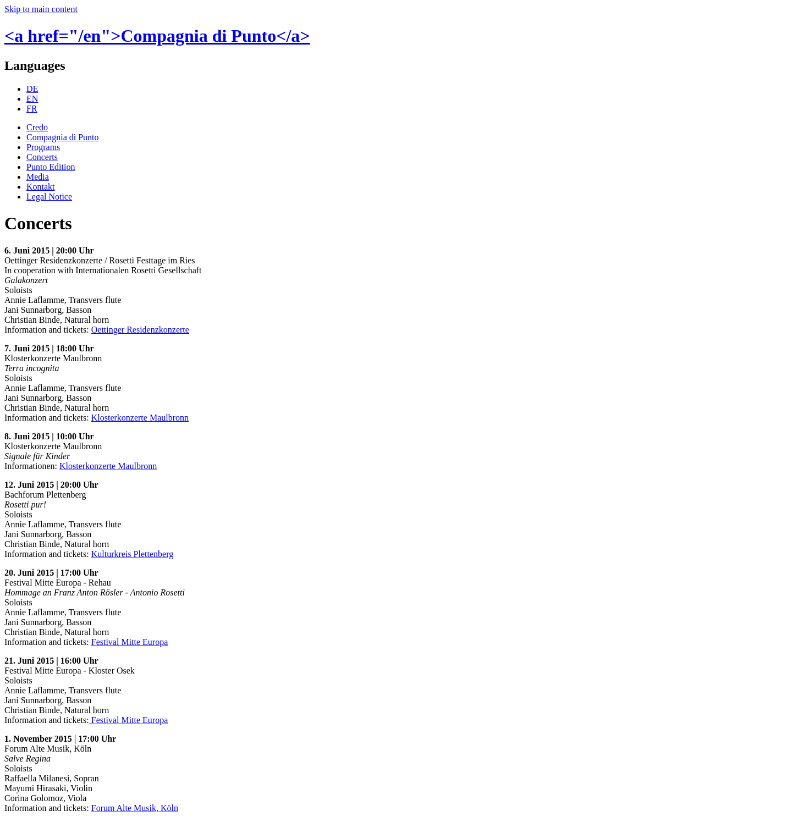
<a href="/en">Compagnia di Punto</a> (157, 36)
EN (32, 98)
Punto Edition (50, 167)
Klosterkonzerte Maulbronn (140, 417)
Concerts (42, 157)
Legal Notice (49, 196)
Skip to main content (41, 9)
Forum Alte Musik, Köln (134, 808)
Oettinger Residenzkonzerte (140, 329)
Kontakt (40, 186)
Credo (37, 127)
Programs (43, 147)
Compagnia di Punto (62, 137)
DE (32, 88)
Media (37, 176)
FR (31, 108)
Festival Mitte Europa (129, 642)
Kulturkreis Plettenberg (132, 554)
